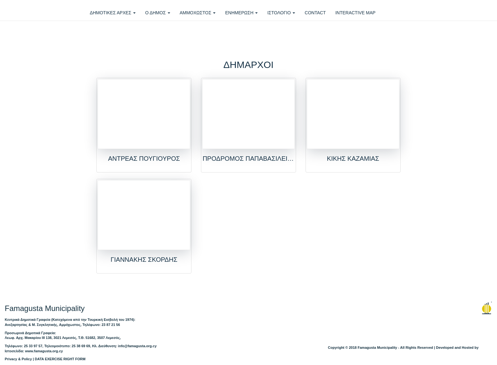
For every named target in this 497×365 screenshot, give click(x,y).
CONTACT (315, 12)
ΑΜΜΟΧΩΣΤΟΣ (198, 12)
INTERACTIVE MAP (355, 12)
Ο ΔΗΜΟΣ (157, 12)
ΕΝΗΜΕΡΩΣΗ (241, 12)
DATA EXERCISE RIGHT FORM (60, 359)
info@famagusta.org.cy (137, 346)
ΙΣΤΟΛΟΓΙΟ (281, 12)
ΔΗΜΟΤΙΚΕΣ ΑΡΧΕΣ (113, 12)
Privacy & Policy (18, 359)
